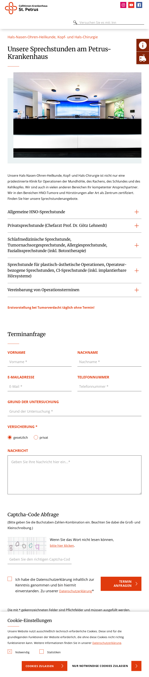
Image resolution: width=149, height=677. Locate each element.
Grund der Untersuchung (33, 401)
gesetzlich (20, 437)
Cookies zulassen (40, 666)
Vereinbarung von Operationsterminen (43, 289)
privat (44, 437)
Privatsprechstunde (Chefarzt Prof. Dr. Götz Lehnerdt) (57, 225)
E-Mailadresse (21, 377)
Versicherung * (22, 426)
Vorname (16, 352)
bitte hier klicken (62, 545)
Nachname (87, 352)
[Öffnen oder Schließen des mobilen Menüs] (7, 23)
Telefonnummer (93, 377)
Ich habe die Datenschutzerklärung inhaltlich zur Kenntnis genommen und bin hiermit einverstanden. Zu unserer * (54, 585)
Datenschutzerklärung (75, 591)
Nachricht (18, 450)
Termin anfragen (123, 583)
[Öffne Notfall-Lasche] (142, 58)
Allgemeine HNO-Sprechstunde (36, 212)
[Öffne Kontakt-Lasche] (142, 45)
